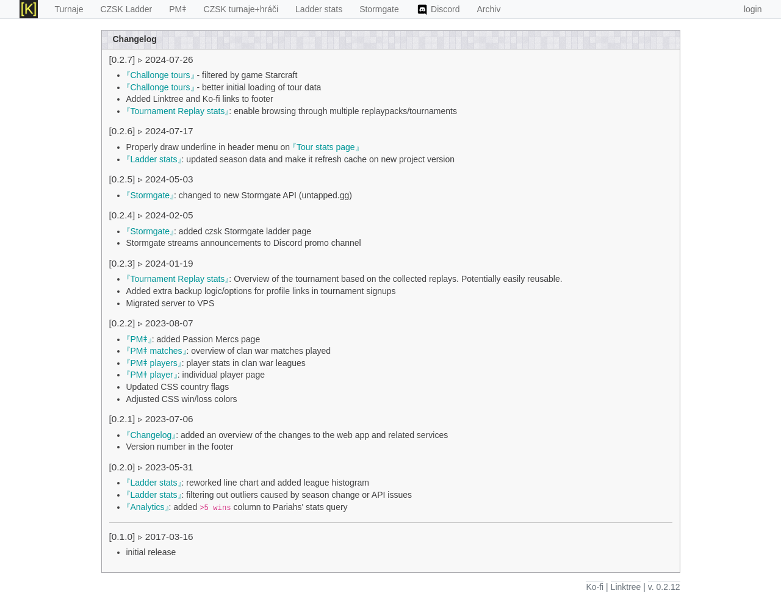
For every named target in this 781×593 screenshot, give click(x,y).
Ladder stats (318, 9)
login (753, 9)
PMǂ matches (156, 351)
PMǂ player (152, 374)
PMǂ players (154, 363)
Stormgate (379, 9)
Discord (438, 10)
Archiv (489, 9)
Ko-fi (594, 587)
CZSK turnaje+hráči (241, 9)
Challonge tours (160, 75)
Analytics (148, 507)
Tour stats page (326, 147)
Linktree (626, 587)
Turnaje (69, 9)
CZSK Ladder (126, 9)
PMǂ (177, 9)
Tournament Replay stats (178, 111)
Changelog (151, 435)
